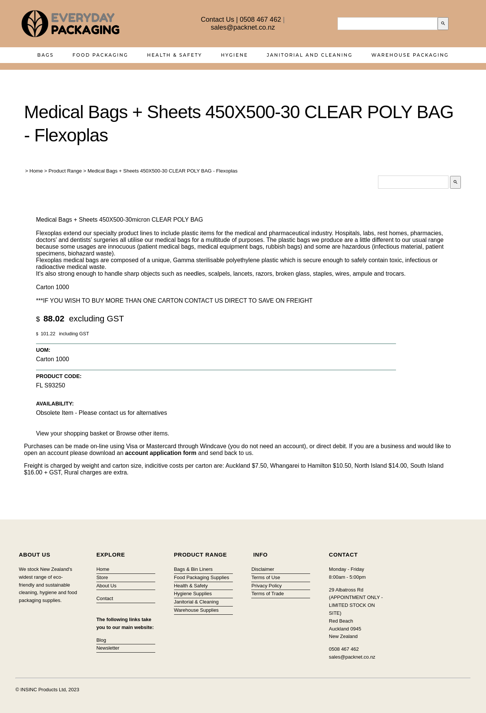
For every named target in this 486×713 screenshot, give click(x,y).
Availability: (55, 404)
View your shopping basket (72, 433)
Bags (45, 55)
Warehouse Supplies (196, 610)
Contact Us (217, 19)
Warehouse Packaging (410, 55)
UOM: (43, 350)
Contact (104, 598)
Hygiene (234, 55)
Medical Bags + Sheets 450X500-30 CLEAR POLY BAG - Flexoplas (162, 171)
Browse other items (142, 433)
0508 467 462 (260, 19)
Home (36, 171)
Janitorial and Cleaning (310, 55)
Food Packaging (100, 55)
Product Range (65, 171)
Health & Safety (174, 55)
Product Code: (59, 376)
